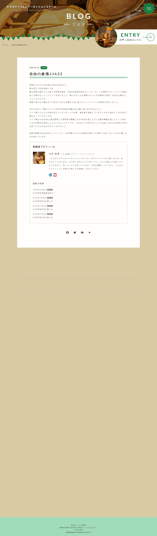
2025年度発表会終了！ (45, 193)
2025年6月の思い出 (44, 201)
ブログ (43, 68)
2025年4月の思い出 (44, 218)
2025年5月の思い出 (44, 209)
